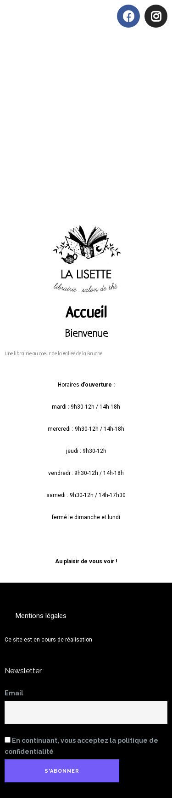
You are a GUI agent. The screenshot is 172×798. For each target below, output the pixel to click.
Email (14, 693)
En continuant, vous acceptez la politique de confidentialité (81, 746)
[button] (136, 56)
